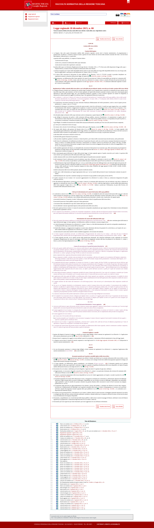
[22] (51, 461)
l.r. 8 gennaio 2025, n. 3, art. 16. (77, 505)
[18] (51, 454)
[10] (51, 440)
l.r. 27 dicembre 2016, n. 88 (79, 438)
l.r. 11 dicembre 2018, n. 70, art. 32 (78, 478)
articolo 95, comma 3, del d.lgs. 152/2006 (96, 120)
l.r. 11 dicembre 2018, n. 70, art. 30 (80, 468)
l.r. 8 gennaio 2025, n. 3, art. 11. (78, 493)
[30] (51, 475)
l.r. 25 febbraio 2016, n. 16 (78, 424)
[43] (51, 498)
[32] (51, 478)
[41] (51, 494)
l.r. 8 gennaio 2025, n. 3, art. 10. (77, 491)
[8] (51, 436)
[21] (51, 459)
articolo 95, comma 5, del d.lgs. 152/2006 (86, 183)
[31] (51, 477)
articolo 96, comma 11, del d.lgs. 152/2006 (100, 76)
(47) (106, 246)
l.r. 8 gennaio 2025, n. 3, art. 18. (77, 509)
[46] (51, 503)
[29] (51, 473)
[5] (51, 431)
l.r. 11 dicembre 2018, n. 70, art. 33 (81, 480)
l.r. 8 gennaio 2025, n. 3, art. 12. (80, 494)
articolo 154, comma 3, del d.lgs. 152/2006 (113, 109)
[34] (51, 482)
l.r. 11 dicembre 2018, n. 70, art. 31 (78, 475)
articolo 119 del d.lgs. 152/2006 (86, 241)
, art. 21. (84, 441)
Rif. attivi (68, 23)
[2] (51, 425)
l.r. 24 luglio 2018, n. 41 (75, 441)
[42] (51, 496)
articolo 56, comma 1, (61, 359)
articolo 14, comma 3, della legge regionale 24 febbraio (107, 149)
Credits (107, 524)
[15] (51, 448)
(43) (67, 112)
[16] (51, 450)
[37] (51, 487)
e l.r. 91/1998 (90, 185)
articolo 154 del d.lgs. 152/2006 (63, 80)
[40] (51, 493)
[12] (51, 443)
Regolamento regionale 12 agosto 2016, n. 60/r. (71, 432)
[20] (51, 457)
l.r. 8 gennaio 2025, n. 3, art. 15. (76, 501)
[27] (51, 470)
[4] (51, 429)
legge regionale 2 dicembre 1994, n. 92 (95, 81)
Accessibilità (115, 524)
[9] (51, 438)
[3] (51, 427)
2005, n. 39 (123, 149)
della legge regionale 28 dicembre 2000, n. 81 (108, 340)
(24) (75, 351)
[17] (51, 452)
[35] (51, 484)
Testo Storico (125, 23)
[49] (51, 509)
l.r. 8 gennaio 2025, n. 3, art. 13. (80, 496)
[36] (51, 486)
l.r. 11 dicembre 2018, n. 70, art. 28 (80, 464)
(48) (104, 304)
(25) (106, 363)
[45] (51, 501)
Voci (54, 23)
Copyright (100, 524)
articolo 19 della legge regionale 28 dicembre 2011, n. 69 (97, 164)
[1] (51, 424)
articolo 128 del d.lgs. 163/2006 (105, 389)
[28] (51, 471)
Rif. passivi (79, 22)
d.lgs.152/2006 (77, 336)
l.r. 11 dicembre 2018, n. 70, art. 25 (80, 452)
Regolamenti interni (33, 19)
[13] (51, 445)
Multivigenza (113, 22)
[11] (51, 441)
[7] (51, 434)
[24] (51, 464)
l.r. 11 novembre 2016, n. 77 (78, 436)
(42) (84, 100)
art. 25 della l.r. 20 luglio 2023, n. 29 (95, 482)
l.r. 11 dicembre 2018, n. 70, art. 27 (108, 431)
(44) (115, 213)
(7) (125, 127)
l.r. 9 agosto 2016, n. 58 (78, 431)
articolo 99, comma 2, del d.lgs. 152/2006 (112, 127)
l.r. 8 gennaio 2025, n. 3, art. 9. (76, 484)
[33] (51, 480)
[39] (51, 491)
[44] (51, 500)
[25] (51, 466)
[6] (51, 432)
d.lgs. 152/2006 (81, 185)
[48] (51, 507)
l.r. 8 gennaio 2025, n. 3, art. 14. (80, 500)
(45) (108, 220)
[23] (51, 463)
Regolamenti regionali (34, 16)
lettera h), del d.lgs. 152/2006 (76, 359)
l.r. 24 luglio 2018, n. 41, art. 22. (77, 443)
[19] (51, 455)
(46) (125, 235)
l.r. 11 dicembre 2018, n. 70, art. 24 (80, 445)
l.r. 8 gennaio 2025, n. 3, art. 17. (77, 507)
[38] (51, 489)
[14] (51, 447)
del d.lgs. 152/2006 (88, 366)
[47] (51, 505)
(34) (93, 336)
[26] (51, 468)
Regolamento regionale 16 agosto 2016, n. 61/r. (71, 434)
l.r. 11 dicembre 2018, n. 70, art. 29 (80, 466)
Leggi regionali (32, 14)
